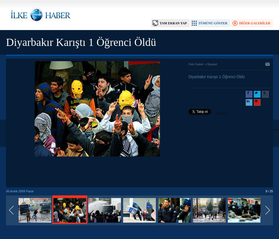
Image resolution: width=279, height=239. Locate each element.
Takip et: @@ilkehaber (208, 113)
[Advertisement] (97, 172)
